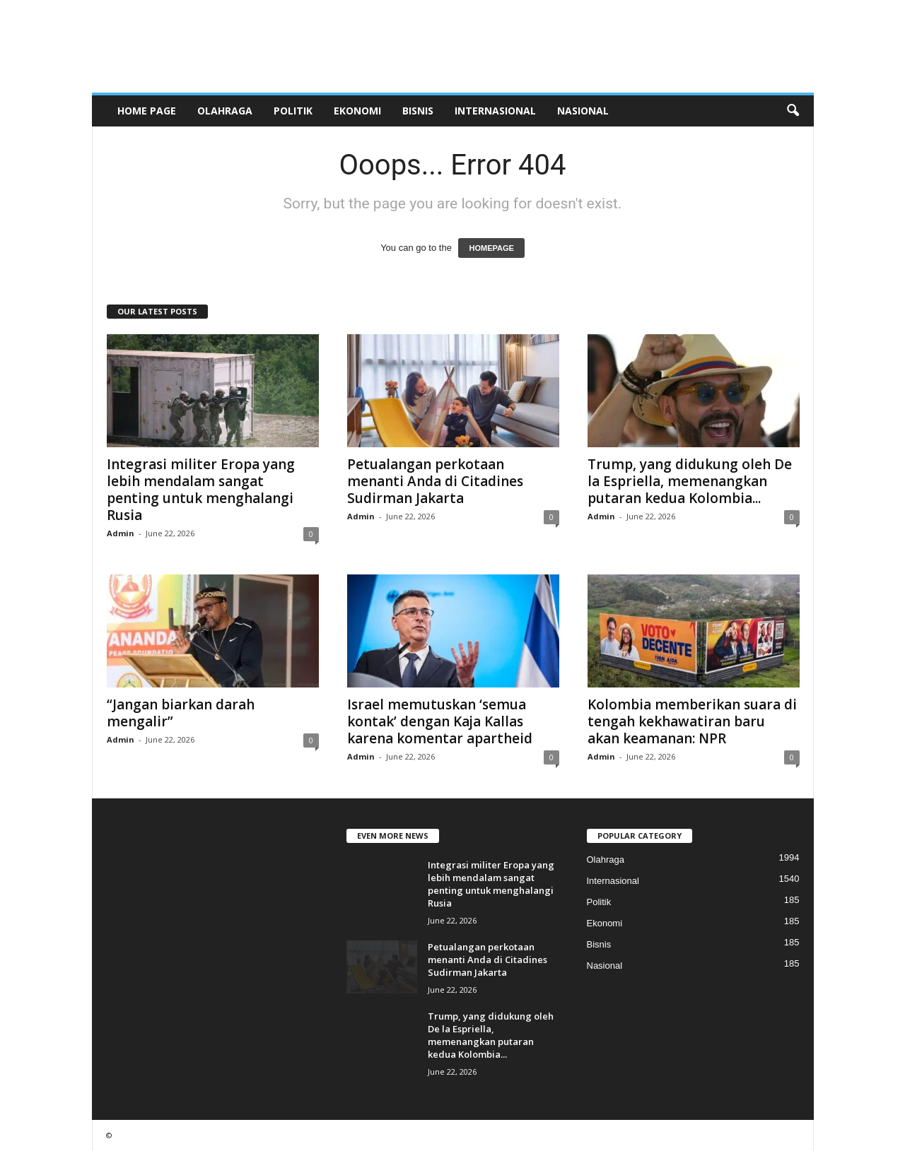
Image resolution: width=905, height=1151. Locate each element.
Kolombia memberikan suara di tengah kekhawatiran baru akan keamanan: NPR (692, 721)
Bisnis (417, 110)
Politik (293, 110)
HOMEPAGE (491, 248)
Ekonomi (357, 110)
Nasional (583, 110)
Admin (120, 533)
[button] (792, 110)
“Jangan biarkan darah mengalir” (181, 713)
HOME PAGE (146, 110)
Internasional (495, 110)
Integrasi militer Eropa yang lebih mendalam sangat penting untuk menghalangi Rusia (201, 489)
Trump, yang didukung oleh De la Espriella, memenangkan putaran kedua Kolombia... (690, 481)
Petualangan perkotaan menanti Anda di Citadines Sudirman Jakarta (435, 481)
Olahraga (224, 110)
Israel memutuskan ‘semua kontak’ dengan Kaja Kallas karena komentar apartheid (439, 721)
